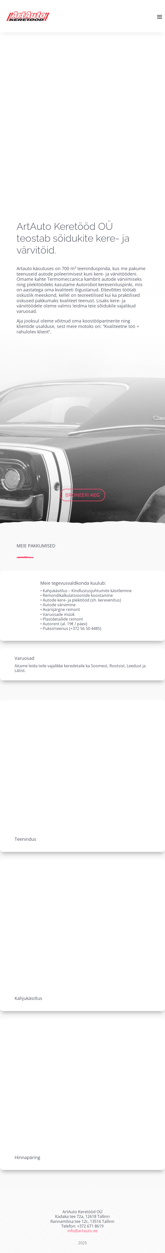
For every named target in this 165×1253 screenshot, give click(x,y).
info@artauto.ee (82, 1230)
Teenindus (25, 839)
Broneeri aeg (82, 495)
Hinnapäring (27, 1157)
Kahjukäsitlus (28, 998)
